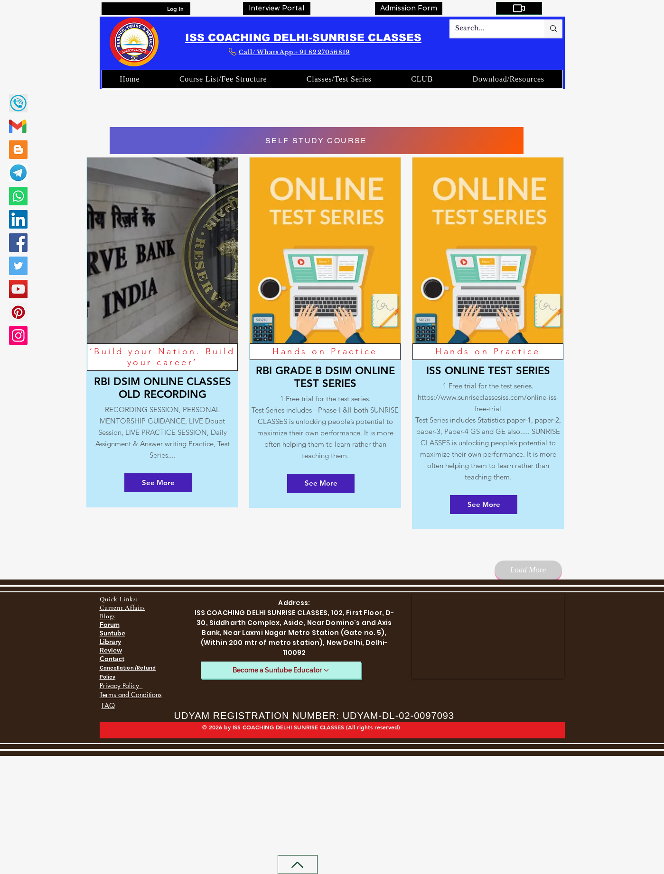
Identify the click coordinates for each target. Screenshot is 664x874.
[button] (422, 79)
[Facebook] (18, 242)
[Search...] (489, 28)
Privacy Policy (121, 685)
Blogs (108, 616)
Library (110, 641)
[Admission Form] (408, 8)
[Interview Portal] (276, 8)
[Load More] (528, 570)
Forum (110, 624)
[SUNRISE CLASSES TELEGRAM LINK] (18, 173)
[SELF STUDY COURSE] (317, 140)
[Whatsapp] (18, 196)
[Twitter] (18, 266)
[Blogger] (18, 149)
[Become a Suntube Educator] (281, 670)
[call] (18, 103)
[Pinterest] (18, 312)
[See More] (158, 482)
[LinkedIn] (18, 219)
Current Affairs (123, 608)
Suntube (112, 633)
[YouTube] (18, 289)
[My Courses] (519, 8)
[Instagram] (18, 335)
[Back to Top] (298, 864)
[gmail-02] (18, 126)
